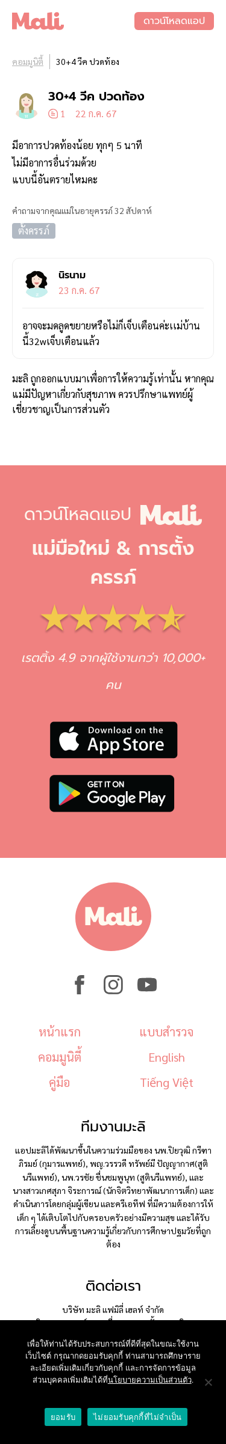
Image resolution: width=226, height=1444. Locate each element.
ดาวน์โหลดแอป (174, 21)
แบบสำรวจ (166, 1031)
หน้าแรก (60, 1031)
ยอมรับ (63, 1417)
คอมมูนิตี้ (27, 61)
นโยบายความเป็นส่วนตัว (150, 1379)
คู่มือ (59, 1082)
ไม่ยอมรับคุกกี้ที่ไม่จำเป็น (137, 1417)
